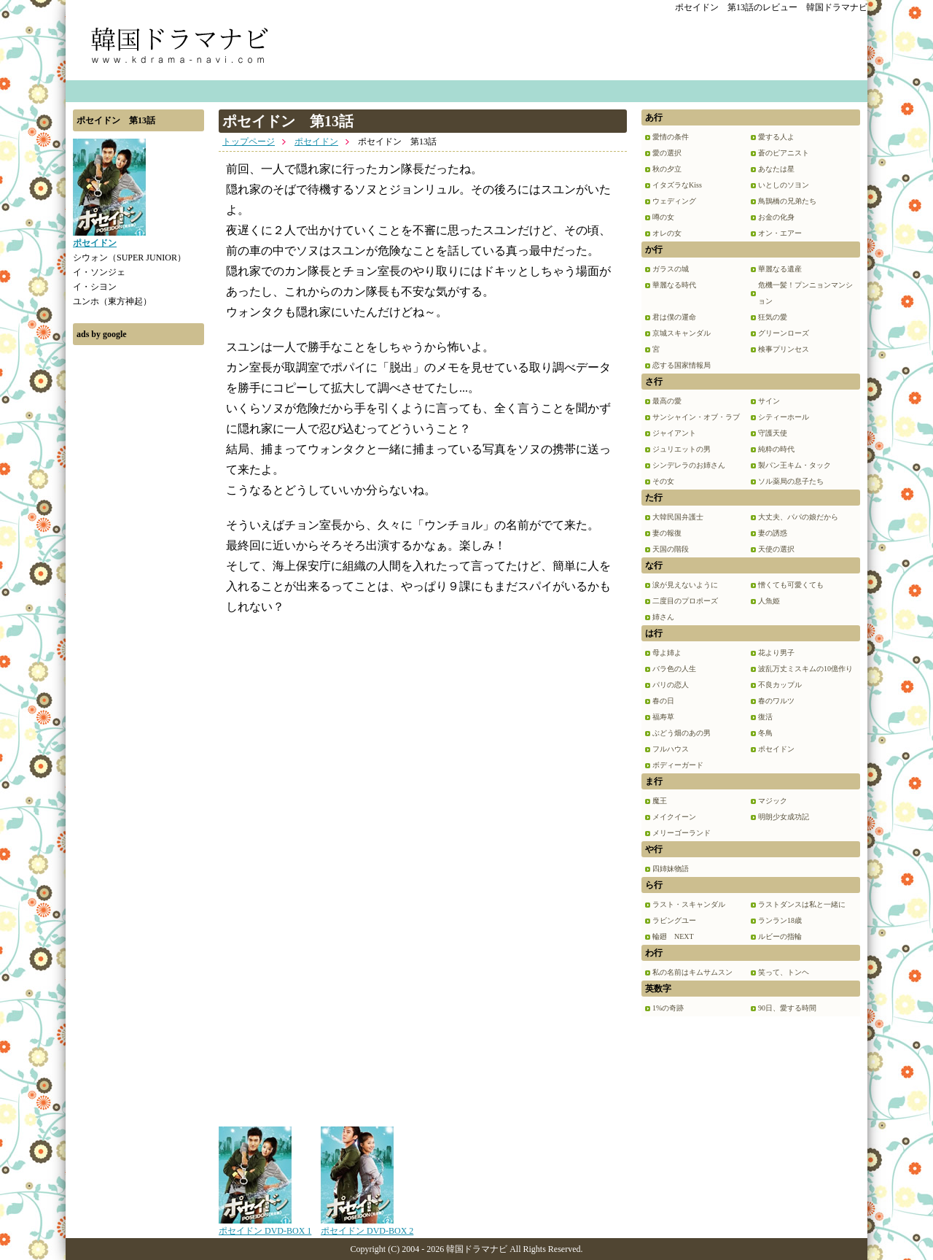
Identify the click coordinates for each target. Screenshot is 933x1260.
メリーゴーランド (681, 833)
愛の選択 (667, 153)
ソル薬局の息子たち (791, 481)
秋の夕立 (667, 169)
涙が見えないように (685, 585)
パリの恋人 (670, 685)
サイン (769, 401)
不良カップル (780, 685)
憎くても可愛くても (791, 585)
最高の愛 (667, 401)
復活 (765, 717)
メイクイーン (674, 817)
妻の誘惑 (772, 533)
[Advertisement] (138, 571)
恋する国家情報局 (681, 365)
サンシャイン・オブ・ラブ (696, 417)
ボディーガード (677, 765)
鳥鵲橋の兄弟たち (787, 201)
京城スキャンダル (681, 333)
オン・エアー (780, 233)
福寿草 (663, 717)
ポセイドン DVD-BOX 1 (265, 1225)
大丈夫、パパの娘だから (798, 517)
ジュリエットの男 (681, 449)
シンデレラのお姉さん (688, 465)
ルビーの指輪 (780, 936)
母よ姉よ (667, 653)
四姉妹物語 (670, 869)
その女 (663, 481)
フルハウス (670, 749)
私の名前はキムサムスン (692, 972)
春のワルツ (776, 701)
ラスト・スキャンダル (688, 904)
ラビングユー (674, 920)
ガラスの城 (670, 269)
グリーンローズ (783, 333)
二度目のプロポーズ (685, 601)
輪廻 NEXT (673, 936)
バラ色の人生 (674, 669)
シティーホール (783, 417)
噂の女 (663, 217)
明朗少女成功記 (783, 817)
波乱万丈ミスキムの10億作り (805, 669)
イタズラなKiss (677, 185)
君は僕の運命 (674, 317)
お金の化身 (776, 217)
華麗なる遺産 (780, 269)
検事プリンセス (783, 349)
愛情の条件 (670, 137)
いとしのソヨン (783, 185)
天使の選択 (776, 549)
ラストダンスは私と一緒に (802, 904)
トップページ (248, 141)
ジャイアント (674, 433)
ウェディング (674, 201)
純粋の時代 (776, 449)
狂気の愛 (772, 317)
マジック (772, 801)
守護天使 (772, 433)
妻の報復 (667, 533)
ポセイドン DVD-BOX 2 (367, 1225)
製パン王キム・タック (794, 465)
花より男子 (776, 653)
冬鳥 (765, 733)
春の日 (663, 701)
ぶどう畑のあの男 (681, 733)
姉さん (663, 617)
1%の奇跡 (668, 1008)
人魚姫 (769, 601)
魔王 (659, 801)
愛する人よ (776, 137)
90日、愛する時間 (787, 1008)
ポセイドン (316, 141)
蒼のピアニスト (783, 153)
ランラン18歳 (780, 920)
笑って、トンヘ (783, 972)
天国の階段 (670, 549)
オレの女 (667, 233)
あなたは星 (776, 169)
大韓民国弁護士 (677, 517)
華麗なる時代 (674, 285)
